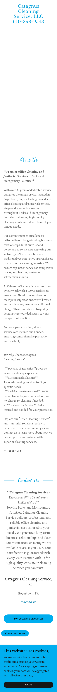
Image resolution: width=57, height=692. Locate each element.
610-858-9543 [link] (28, 602)
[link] (28, 14)
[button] (7, 14)
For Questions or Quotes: (28, 619)
